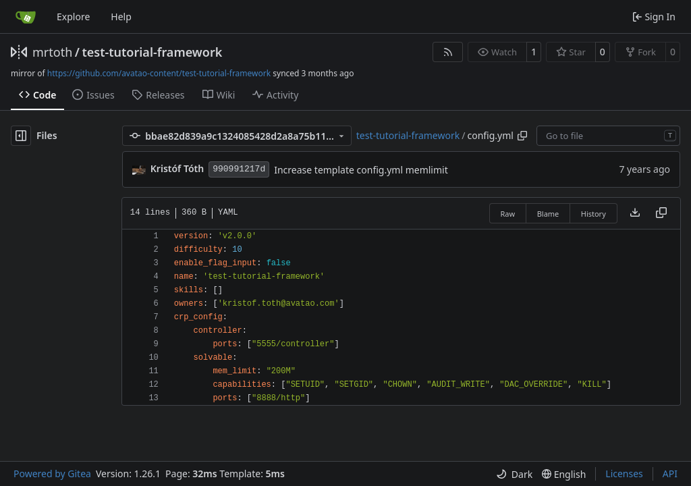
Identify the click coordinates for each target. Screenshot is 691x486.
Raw (508, 214)
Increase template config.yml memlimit (361, 169)
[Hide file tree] (21, 136)
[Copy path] (522, 135)
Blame (548, 214)
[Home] (26, 17)
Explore (73, 16)
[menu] (514, 474)
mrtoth (52, 52)
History (593, 214)
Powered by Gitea (52, 473)
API (670, 473)
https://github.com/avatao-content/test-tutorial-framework (159, 73)
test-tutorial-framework (152, 52)
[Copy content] (661, 213)
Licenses (624, 473)
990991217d (239, 169)
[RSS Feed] (448, 52)
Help (121, 16)
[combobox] (608, 136)
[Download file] (635, 213)
